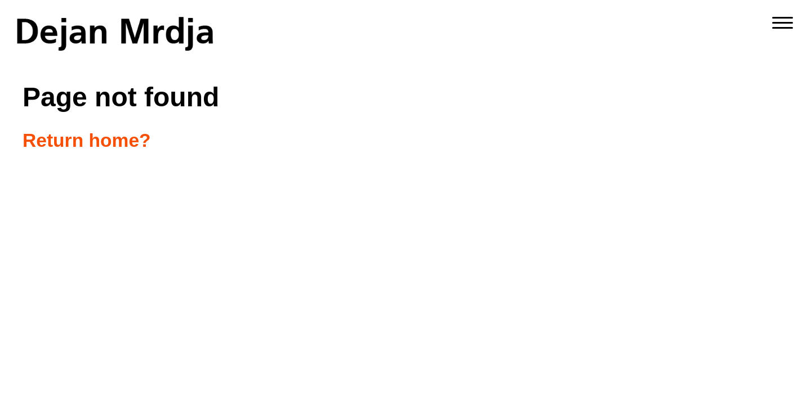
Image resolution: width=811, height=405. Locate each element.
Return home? (87, 140)
